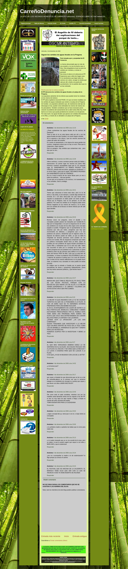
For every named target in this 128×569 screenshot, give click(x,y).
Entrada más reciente (50, 536)
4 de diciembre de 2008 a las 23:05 (65, 424)
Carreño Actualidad (85, 23)
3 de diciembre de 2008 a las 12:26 (65, 159)
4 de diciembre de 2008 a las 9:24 (64, 297)
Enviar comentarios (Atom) (58, 540)
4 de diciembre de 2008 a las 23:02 (65, 411)
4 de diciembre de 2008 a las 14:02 (65, 363)
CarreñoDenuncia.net (47, 11)
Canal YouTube (98, 23)
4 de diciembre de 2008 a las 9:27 (64, 342)
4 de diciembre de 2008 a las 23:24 (65, 453)
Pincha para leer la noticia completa (52, 90)
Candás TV (72, 23)
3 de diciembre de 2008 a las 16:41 (65, 190)
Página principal (26, 23)
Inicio (66, 536)
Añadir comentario (49, 479)
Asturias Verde (52, 23)
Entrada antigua (80, 536)
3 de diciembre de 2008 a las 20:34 (65, 217)
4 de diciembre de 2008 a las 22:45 (65, 392)
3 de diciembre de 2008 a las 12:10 (65, 128)
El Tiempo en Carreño (98, 229)
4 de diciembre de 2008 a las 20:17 (65, 374)
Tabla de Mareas (39, 23)
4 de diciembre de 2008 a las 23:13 (65, 437)
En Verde (62, 23)
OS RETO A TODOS (27, 129)
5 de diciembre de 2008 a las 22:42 (65, 466)
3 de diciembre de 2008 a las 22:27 (65, 278)
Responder (50, 153)
